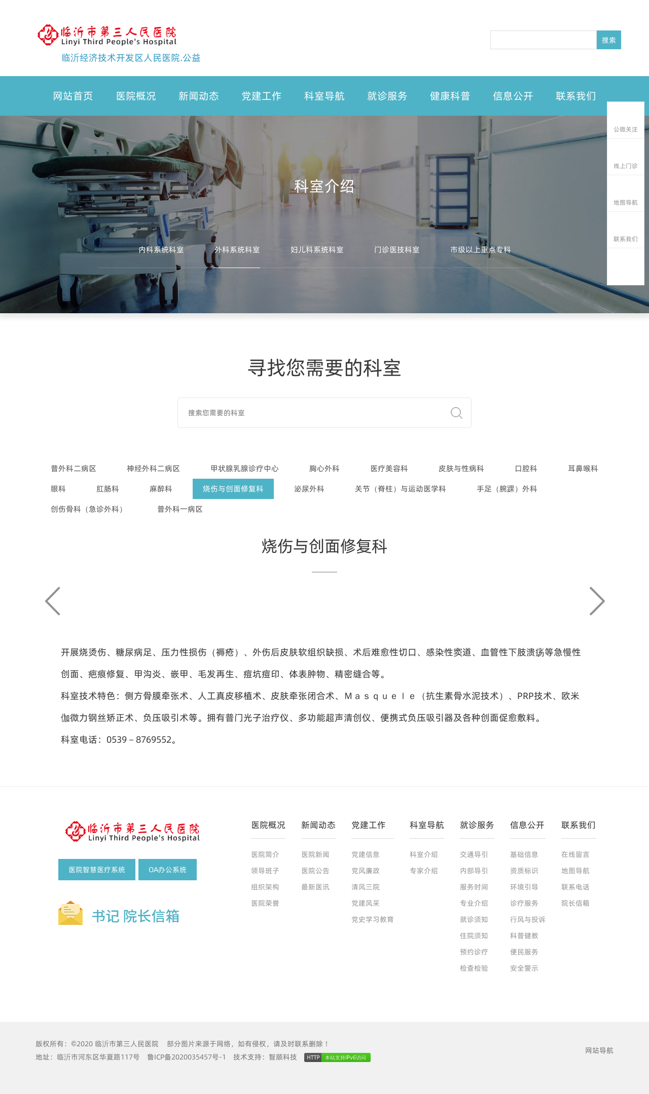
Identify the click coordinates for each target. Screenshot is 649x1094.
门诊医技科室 (397, 249)
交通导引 (474, 854)
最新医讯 (315, 887)
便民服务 (524, 952)
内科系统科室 (161, 249)
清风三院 (365, 887)
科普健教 (524, 936)
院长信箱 (575, 903)
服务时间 (474, 887)
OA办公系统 (168, 870)
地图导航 (575, 871)
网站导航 (599, 1050)
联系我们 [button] (576, 96)
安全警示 (524, 968)
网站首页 (73, 96)
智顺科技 (283, 1057)
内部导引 (474, 871)
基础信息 (524, 854)
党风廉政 (365, 871)
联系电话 (575, 887)
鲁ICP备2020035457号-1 (186, 1057)
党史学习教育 (372, 919)
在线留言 (575, 854)
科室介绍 (424, 854)
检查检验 (474, 968)
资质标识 (524, 871)
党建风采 (365, 903)
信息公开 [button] (513, 96)
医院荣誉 (265, 903)
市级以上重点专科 (480, 249)
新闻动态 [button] (198, 96)
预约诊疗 (474, 952)
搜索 (609, 40)
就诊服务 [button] (387, 96)
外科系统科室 (237, 249)
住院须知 (474, 936)
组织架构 (265, 887)
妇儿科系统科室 (317, 249)
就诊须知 (474, 919)
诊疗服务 (524, 903)
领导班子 (265, 871)
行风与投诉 (528, 919)
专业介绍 (474, 903)
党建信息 (365, 854)
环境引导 (524, 887)
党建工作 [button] (261, 96)
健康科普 (450, 96)
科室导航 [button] (324, 96)
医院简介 (265, 854)
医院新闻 (315, 854)
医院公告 (315, 871)
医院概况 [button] (136, 96)
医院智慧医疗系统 (96, 870)
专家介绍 (424, 871)
